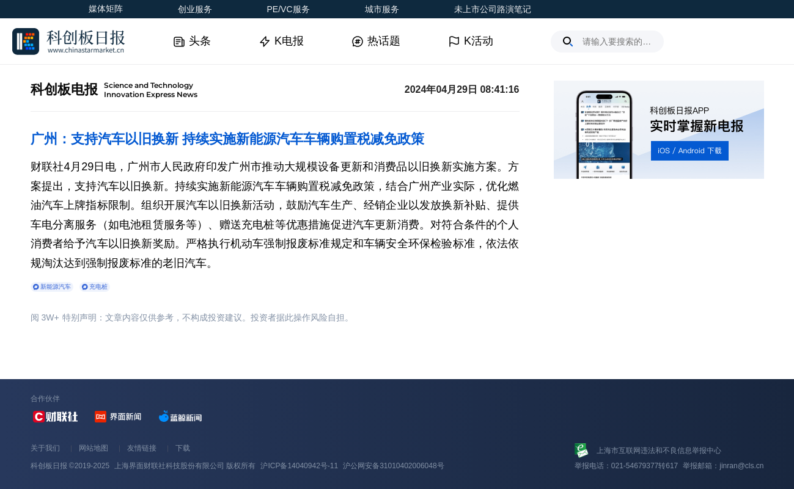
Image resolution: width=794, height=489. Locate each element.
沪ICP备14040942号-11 (299, 466)
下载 (182, 448)
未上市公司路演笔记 (492, 9)
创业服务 (195, 9)
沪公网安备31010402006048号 (393, 466)
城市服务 (382, 9)
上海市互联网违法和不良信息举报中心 (659, 450)
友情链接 (141, 448)
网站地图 (93, 448)
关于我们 (45, 448)
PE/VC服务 (288, 9)
